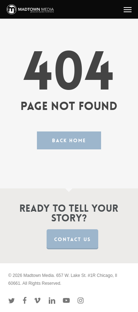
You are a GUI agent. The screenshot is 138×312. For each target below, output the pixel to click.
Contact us (72, 239)
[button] (128, 9)
